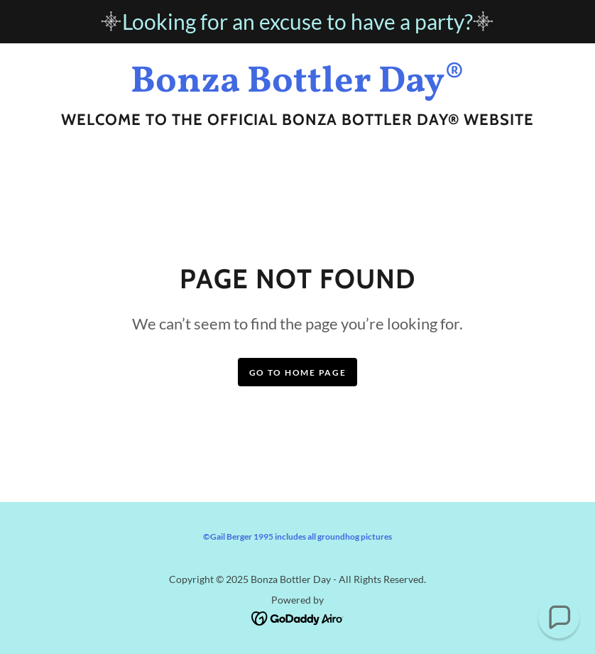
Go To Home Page (297, 372)
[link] (297, 87)
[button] (558, 617)
